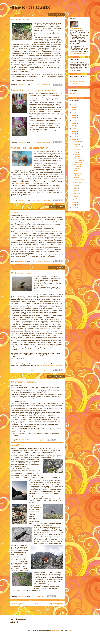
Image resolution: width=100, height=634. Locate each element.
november (76, 141)
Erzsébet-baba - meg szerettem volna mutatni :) (34, 90)
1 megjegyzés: (40, 440)
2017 (73, 128)
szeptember (77, 147)
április (75, 191)
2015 (73, 134)
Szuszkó (15, 212)
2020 (73, 120)
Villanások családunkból (30, 7)
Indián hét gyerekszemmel (23, 382)
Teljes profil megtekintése (77, 53)
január (75, 199)
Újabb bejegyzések (17, 604)
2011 (73, 205)
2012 (73, 202)
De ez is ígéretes (20, 183)
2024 (73, 109)
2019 (73, 123)
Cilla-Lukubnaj (76, 28)
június (75, 185)
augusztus (76, 149)
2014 (73, 136)
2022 (73, 115)
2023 (73, 112)
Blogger (70, 630)
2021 (73, 118)
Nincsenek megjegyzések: (43, 84)
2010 (73, 207)
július (75, 152)
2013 (73, 139)
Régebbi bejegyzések (56, 604)
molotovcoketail (55, 630)
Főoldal (36, 604)
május (75, 188)
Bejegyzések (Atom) (41, 610)
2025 (73, 107)
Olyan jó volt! (17, 445)
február (75, 196)
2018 (73, 126)
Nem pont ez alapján (37, 181)
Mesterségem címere (21, 273)
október (75, 144)
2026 (73, 104)
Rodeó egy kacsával (20, 19)
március (76, 193)
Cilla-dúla (72, 94)
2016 (73, 131)
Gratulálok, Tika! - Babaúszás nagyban (29, 148)
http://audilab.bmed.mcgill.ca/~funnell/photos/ (49, 365)
